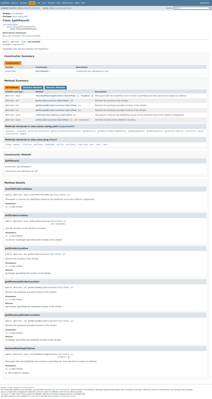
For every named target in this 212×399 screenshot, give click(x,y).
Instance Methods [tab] (32, 87)
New (58, 3)
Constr (27, 8)
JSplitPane (69, 96)
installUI (190, 131)
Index (77, 3)
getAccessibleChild (38, 131)
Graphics (85, 96)
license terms (35, 396)
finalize (26, 144)
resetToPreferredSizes (47, 115)
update (23, 134)
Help (83, 3)
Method (36, 8)
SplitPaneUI (42, 71)
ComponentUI (18, 44)
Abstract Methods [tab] (55, 87)
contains (9, 131)
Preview (51, 3)
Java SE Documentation (61, 390)
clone (8, 144)
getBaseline (89, 131)
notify (60, 144)
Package (23, 3)
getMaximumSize (136, 131)
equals (16, 144)
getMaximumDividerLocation (50, 105)
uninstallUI (11, 134)
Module (14, 3)
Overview (5, 3)
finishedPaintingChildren (49, 96)
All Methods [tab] (12, 87)
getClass (38, 144)
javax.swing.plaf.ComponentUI (20, 27)
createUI (21, 131)
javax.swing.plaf (19, 16)
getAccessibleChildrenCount (65, 131)
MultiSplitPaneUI (31, 36)
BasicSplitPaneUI (12, 36)
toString (82, 144)
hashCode (49, 144)
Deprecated (67, 3)
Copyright (5, 394)
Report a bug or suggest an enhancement (17, 387)
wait (92, 144)
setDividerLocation (46, 120)
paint (201, 131)
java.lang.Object (10, 24)
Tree (44, 3)
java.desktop (17, 13)
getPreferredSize (174, 131)
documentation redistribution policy (61, 396)
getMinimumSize (155, 131)
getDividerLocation (46, 101)
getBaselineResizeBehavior (112, 131)
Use (38, 3)
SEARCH (169, 8)
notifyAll (71, 144)
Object (53, 139)
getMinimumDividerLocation (50, 110)
